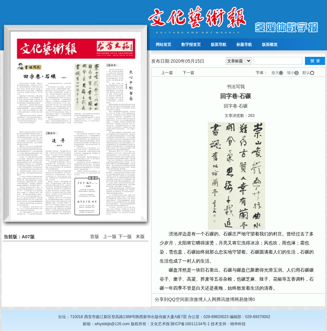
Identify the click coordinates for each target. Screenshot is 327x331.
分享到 (161, 299)
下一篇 (188, 72)
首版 (94, 236)
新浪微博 (194, 299)
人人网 (209, 299)
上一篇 (167, 72)
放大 (277, 72)
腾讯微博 (225, 299)
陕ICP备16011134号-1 (190, 324)
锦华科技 (238, 324)
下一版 (125, 236)
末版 (140, 236)
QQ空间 (176, 299)
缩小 (293, 72)
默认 (308, 72)
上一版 (110, 236)
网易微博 (243, 299)
